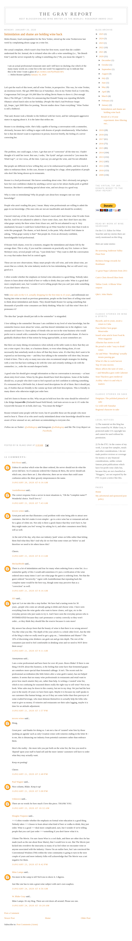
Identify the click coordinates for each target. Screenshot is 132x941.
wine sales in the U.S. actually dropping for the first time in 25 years (39, 294)
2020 (101, 56)
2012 (101, 161)
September (107, 69)
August (105, 73)
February (106, 100)
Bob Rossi (16, 462)
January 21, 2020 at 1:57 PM (30, 710)
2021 (101, 52)
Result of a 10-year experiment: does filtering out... (114, 120)
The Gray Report (66, 14)
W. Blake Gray (18, 896)
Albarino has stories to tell (107, 342)
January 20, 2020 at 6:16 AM (30, 482)
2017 (101, 139)
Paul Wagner (17, 781)
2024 (101, 38)
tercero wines (18, 511)
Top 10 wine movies (105, 364)
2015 (101, 148)
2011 (101, 166)
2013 (101, 157)
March (105, 96)
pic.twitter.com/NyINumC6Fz (50, 71)
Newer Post (9, 918)
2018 (101, 134)
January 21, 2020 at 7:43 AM (30, 503)
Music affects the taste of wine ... (110, 368)
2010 (101, 170)
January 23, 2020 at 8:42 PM (30, 864)
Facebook (47, 430)
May (104, 87)
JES (13, 598)
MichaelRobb (18, 563)
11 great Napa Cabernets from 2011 (111, 270)
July (104, 78)
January (105, 105)
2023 (101, 43)
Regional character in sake (107, 409)
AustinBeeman (18, 490)
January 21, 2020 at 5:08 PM (30, 791)
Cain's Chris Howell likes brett (109, 277)
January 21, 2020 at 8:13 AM (30, 556)
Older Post (85, 918)
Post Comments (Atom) (27, 924)
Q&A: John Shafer (104, 294)
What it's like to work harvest (109, 361)
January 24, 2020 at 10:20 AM (31, 905)
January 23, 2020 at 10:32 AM (31, 808)
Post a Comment (11, 913)
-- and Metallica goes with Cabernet (112, 372)
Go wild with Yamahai (106, 405)
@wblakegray (31, 427)
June (104, 82)
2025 (101, 34)
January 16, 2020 (38, 74)
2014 (101, 152)
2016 (101, 143)
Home (48, 918)
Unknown (16, 799)
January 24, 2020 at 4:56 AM (30, 888)
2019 (101, 130)
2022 (101, 47)
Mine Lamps (17, 872)
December (107, 60)
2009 (101, 175)
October (105, 64)
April (104, 91)
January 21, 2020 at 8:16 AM (30, 590)
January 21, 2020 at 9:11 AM (30, 650)
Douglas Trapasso (20, 816)
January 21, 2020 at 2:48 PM (30, 774)
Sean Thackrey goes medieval (109, 376)
